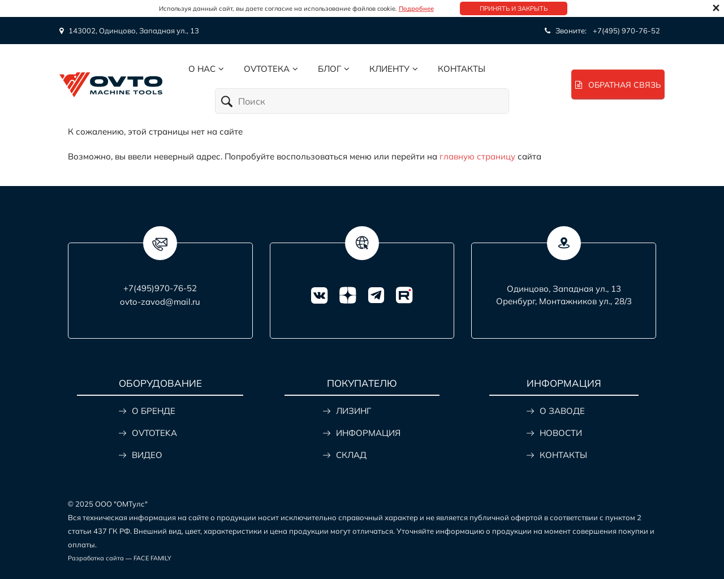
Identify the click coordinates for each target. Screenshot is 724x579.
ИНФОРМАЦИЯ (368, 432)
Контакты (461, 68)
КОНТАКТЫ (563, 455)
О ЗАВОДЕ (562, 410)
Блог (329, 68)
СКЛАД (351, 455)
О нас (202, 68)
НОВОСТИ (561, 432)
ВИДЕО (147, 455)
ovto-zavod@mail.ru (160, 301)
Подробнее (416, 8)
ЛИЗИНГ (353, 410)
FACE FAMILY (152, 558)
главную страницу (477, 156)
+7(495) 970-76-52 (626, 30)
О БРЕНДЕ (153, 410)
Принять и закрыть (514, 8)
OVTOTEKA (154, 432)
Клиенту (389, 68)
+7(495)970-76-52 (160, 288)
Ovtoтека (267, 68)
